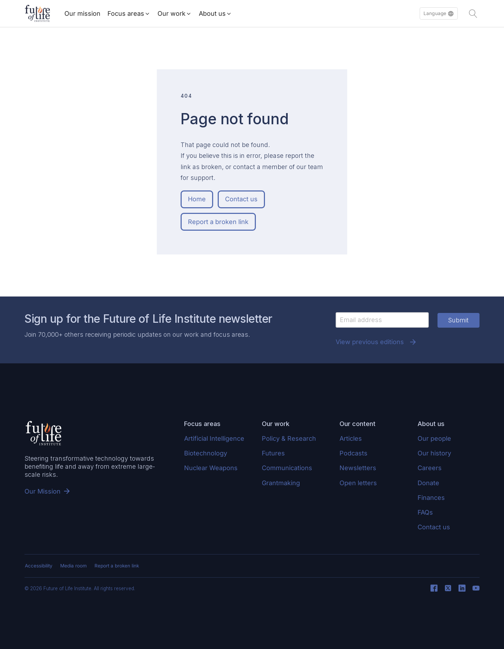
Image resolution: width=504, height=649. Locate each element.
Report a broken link (218, 221)
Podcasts (354, 453)
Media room (73, 565)
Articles (351, 438)
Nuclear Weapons (211, 468)
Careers (430, 468)
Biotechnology (205, 453)
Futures (273, 453)
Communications (287, 468)
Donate (428, 483)
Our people (434, 438)
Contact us (241, 199)
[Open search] (473, 13)
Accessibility (38, 565)
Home (197, 199)
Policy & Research (289, 438)
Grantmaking (281, 483)
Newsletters (358, 468)
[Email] (382, 320)
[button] (438, 14)
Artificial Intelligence (214, 438)
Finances (431, 497)
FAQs (425, 512)
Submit (458, 320)
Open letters (358, 483)
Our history (434, 453)
